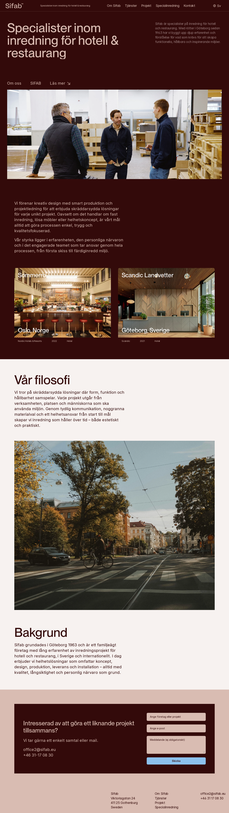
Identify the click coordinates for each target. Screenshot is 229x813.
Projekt (146, 6)
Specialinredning (167, 6)
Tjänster (131, 6)
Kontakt (189, 6)
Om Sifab (114, 6)
